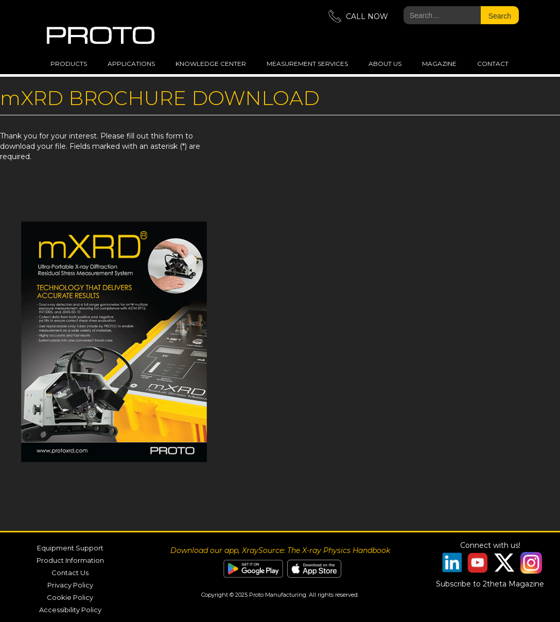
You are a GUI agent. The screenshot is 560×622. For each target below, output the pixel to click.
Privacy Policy (70, 585)
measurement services (307, 63)
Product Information (70, 560)
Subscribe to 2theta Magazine (490, 584)
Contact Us (70, 572)
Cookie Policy (70, 597)
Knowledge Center (211, 63)
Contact (493, 63)
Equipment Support (70, 548)
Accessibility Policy (70, 610)
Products (68, 63)
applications (131, 63)
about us (385, 63)
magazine (439, 63)
